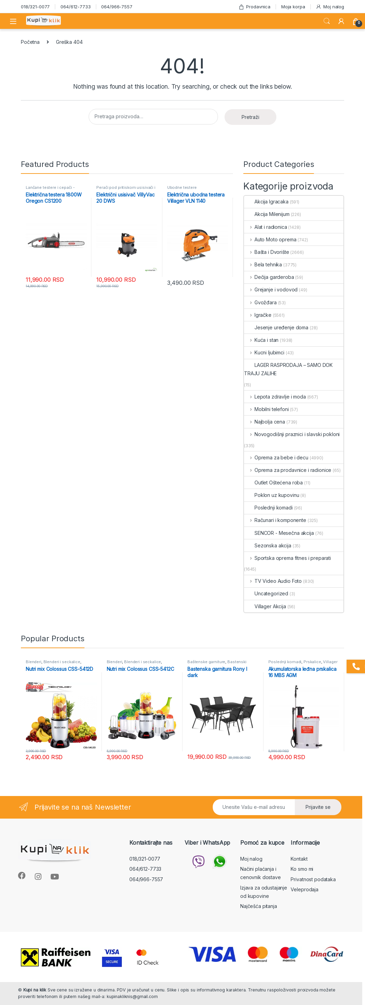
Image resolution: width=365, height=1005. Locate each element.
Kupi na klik (34, 989)
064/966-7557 (116, 6)
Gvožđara (260, 302)
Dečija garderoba (269, 277)
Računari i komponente (275, 520)
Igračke (257, 315)
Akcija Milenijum (267, 214)
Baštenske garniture (206, 661)
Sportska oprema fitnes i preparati (287, 558)
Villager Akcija (265, 606)
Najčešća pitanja (258, 906)
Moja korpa (293, 6)
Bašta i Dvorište (266, 252)
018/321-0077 (35, 6)
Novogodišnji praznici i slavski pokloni (292, 434)
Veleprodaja (304, 889)
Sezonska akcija (267, 545)
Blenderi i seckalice (61, 661)
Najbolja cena (264, 422)
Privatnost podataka (313, 879)
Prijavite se (318, 807)
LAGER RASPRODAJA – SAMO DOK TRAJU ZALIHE (288, 369)
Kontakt (299, 859)
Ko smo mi (302, 869)
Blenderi (33, 661)
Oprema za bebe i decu (276, 457)
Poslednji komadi (268, 507)
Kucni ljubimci (264, 352)
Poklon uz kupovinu (271, 495)
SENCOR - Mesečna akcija (279, 533)
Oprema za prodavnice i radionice (287, 470)
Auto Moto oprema (270, 239)
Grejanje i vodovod (271, 289)
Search (327, 21)
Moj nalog (330, 7)
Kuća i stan (261, 340)
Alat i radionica (265, 227)
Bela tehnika (263, 264)
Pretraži (250, 117)
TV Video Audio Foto (273, 581)
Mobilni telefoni (266, 409)
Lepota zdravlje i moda (275, 397)
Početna (30, 42)
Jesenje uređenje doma (276, 327)
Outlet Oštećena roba (273, 482)
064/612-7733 (75, 6)
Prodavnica (254, 7)
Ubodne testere (182, 187)
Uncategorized (266, 593)
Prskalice (312, 661)
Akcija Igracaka (266, 201)
